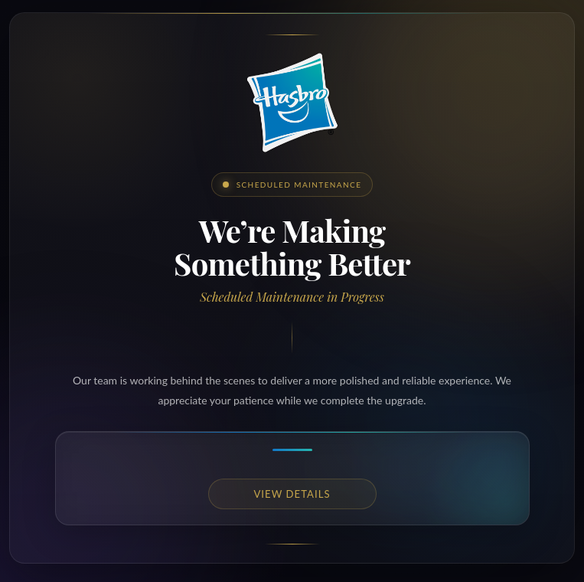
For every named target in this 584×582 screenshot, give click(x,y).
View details (291, 494)
